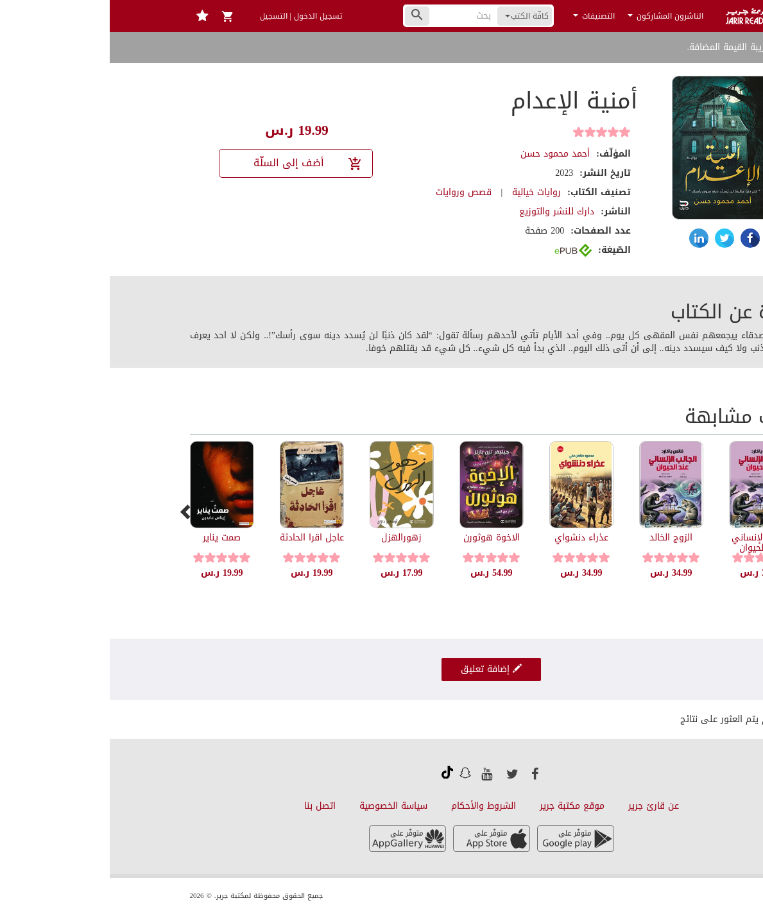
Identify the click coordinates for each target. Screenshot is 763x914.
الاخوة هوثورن (382, 537)
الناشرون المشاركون (556, 16)
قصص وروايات (354, 192)
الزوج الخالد (561, 537)
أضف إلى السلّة (198, 163)
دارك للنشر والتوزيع (446, 211)
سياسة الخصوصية (284, 806)
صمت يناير (112, 537)
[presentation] (77, 511)
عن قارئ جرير (544, 806)
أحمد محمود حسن (445, 153)
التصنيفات (484, 16)
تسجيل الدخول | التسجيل (191, 16)
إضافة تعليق (381, 669)
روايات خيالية (426, 192)
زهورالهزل (291, 537)
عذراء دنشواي (472, 537)
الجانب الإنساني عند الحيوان (651, 542)
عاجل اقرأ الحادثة (202, 537)
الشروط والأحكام (373, 806)
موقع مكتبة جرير (462, 806)
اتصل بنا (210, 806)
